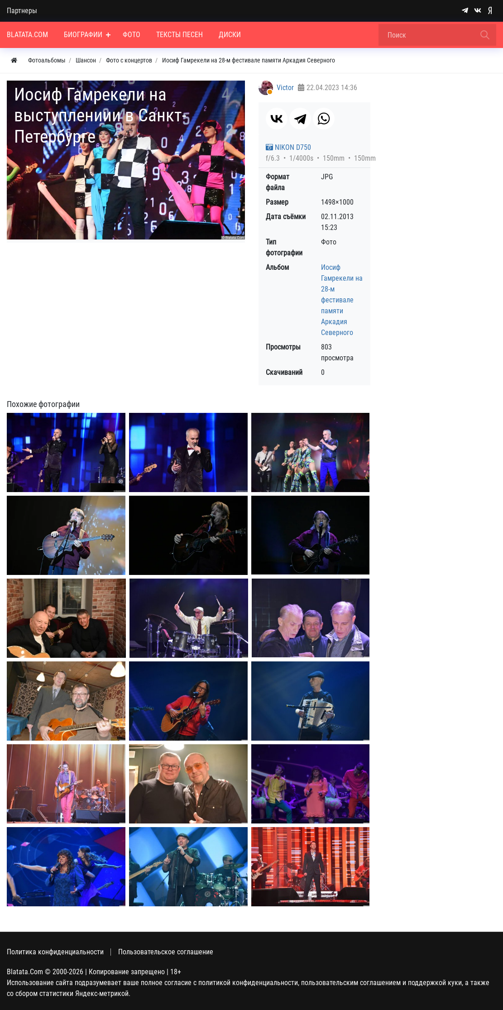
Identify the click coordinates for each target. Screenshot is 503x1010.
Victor (285, 87)
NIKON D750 (288, 147)
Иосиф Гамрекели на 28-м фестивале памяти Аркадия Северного (342, 300)
